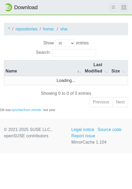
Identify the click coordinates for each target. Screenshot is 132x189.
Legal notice (82, 129)
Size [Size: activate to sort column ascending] (116, 71)
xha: (64, 29)
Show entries (66, 43)
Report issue (83, 136)
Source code (110, 129)
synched (17, 110)
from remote (32, 110)
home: (49, 29)
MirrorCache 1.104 (89, 142)
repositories (26, 29)
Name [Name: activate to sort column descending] (11, 71)
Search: (66, 52)
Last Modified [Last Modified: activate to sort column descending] (93, 67)
